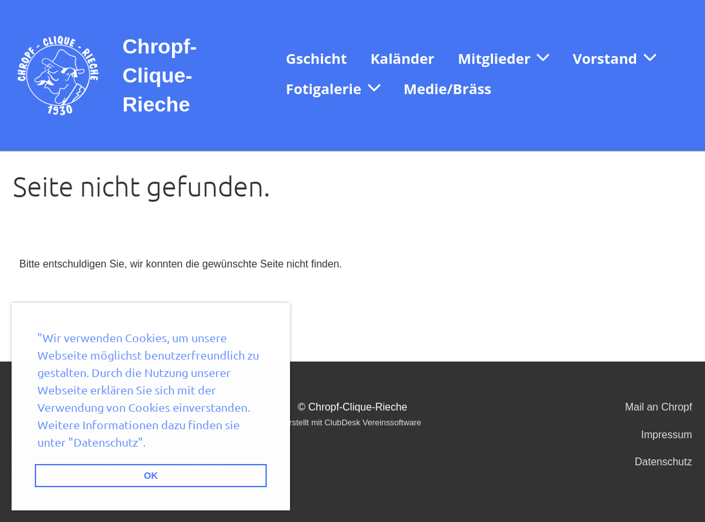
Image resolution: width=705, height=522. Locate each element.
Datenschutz (663, 461)
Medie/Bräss (447, 88)
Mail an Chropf (658, 406)
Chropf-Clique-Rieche (159, 75)
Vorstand (614, 58)
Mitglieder (503, 58)
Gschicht (316, 58)
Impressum (666, 434)
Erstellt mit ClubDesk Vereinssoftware (352, 422)
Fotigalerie (333, 88)
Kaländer (402, 58)
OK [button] (151, 475)
